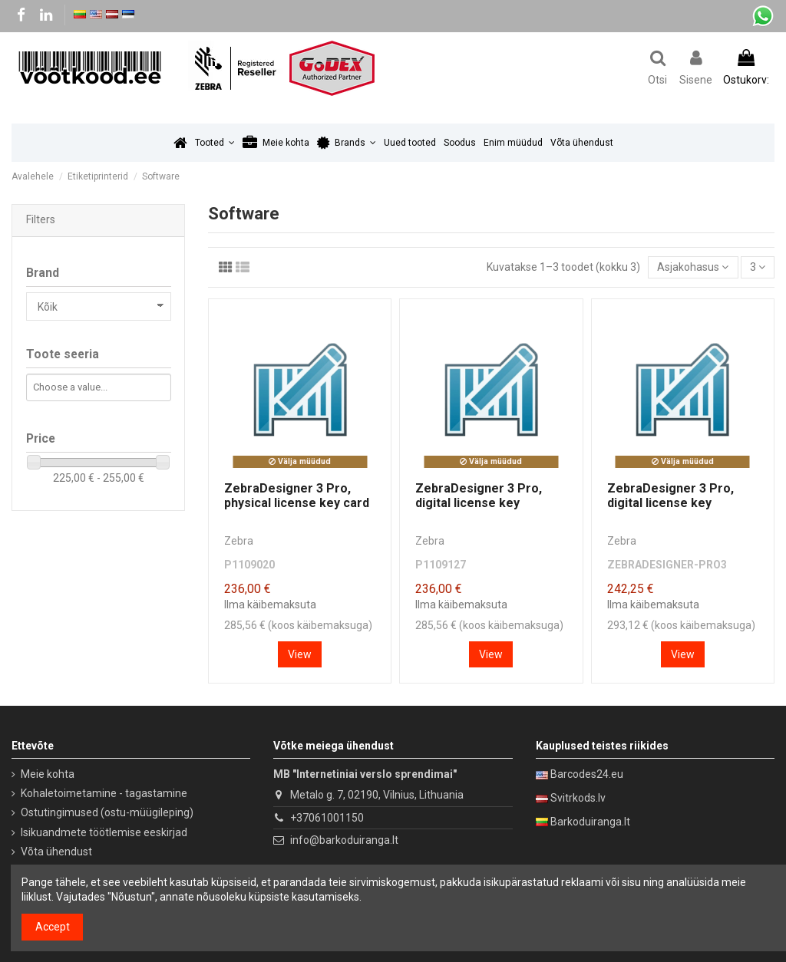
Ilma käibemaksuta (270, 604)
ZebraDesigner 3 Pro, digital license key (478, 495)
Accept (52, 927)
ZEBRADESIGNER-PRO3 (667, 564)
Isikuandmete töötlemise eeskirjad (104, 832)
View (300, 654)
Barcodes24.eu (586, 774)
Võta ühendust (56, 851)
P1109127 (440, 564)
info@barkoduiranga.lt (344, 840)
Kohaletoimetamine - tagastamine (104, 793)
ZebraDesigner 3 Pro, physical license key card (296, 495)
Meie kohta (47, 774)
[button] (215, 143)
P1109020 (249, 564)
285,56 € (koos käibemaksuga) (298, 625)
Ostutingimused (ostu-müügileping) (107, 812)
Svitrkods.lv (578, 798)
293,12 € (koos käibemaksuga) (681, 625)
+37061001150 (327, 818)
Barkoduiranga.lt (590, 821)
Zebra (238, 541)
